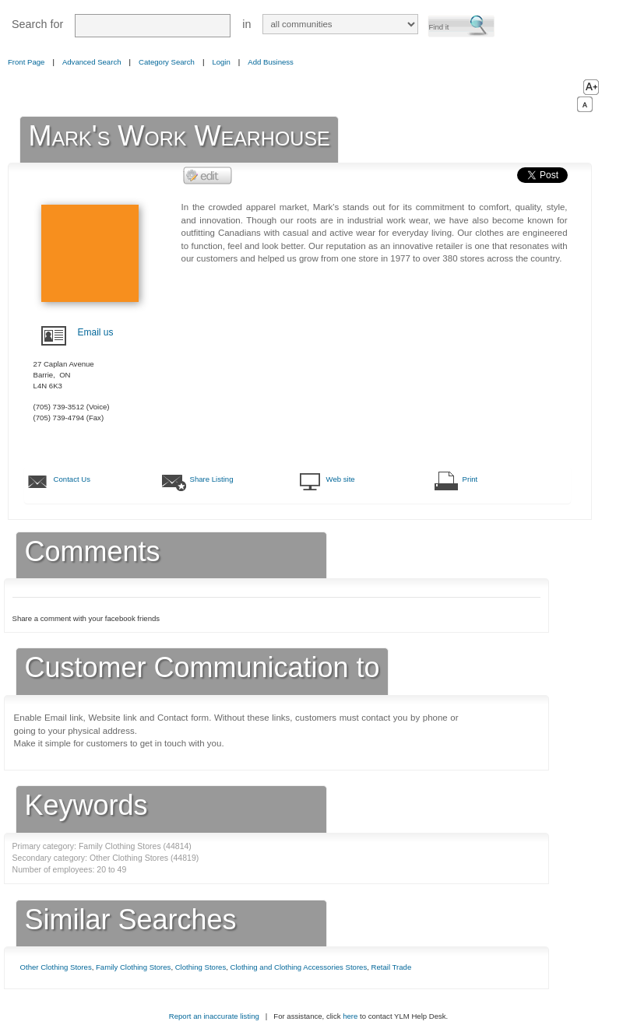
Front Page (26, 62)
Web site (340, 479)
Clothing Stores (201, 967)
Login (221, 62)
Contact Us (72, 479)
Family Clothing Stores (133, 967)
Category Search (167, 62)
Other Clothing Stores (56, 967)
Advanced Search (91, 62)
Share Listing (212, 479)
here (350, 1016)
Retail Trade (391, 967)
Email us (96, 332)
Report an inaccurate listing (214, 1016)
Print (470, 479)
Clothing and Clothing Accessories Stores (299, 967)
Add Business (271, 62)
